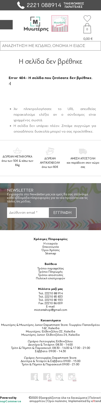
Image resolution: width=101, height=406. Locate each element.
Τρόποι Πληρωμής (50, 271)
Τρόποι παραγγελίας (50, 268)
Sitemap (50, 253)
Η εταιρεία (50, 243)
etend (96, 401)
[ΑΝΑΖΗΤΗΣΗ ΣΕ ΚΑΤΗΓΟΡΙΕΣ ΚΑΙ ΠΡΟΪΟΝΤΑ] (50, 45)
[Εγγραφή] (27, 212)
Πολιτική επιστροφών (50, 278)
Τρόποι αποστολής (50, 275)
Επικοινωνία (51, 246)
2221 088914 (44, 5)
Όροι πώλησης (57, 401)
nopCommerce (10, 401)
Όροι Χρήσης (51, 250)
